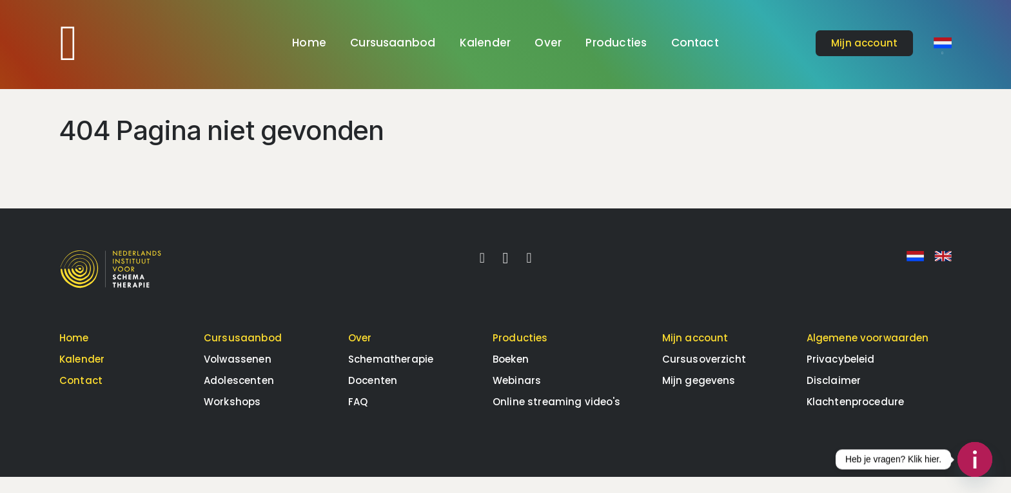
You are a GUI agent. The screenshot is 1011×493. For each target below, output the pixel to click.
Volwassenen (237, 375)
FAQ (358, 418)
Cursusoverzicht (704, 375)
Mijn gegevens (699, 396)
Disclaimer (834, 396)
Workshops (232, 418)
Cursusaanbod (392, 42)
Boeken (511, 375)
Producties (616, 42)
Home (309, 42)
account (864, 43)
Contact (695, 42)
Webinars (517, 396)
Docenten (372, 396)
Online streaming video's (557, 418)
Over (548, 42)
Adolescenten (239, 396)
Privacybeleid (841, 375)
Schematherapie (390, 375)
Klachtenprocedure (856, 418)
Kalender (485, 42)
